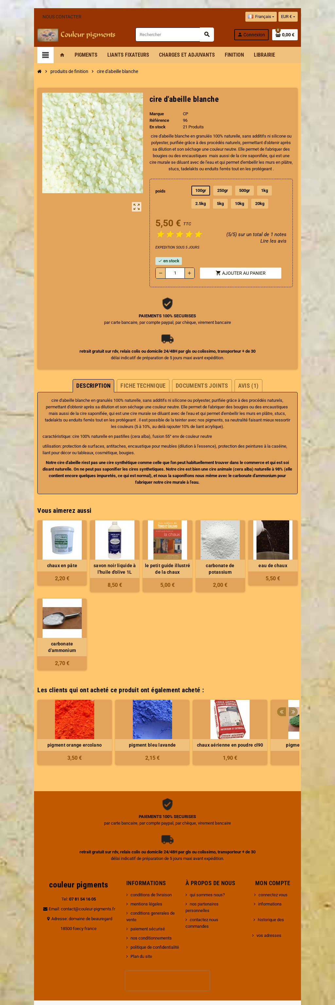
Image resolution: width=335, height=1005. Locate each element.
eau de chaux (291, 546)
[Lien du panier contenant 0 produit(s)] (308, 34)
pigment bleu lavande (128, 718)
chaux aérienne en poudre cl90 (206, 718)
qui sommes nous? (209, 868)
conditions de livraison (143, 868)
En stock (154, 126)
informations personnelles (285, 877)
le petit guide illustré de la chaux (167, 549)
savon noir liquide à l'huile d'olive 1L (105, 549)
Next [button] (315, 662)
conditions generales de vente (150, 886)
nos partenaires (206, 877)
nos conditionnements (143, 905)
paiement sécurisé (140, 896)
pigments (76, 413)
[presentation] (167, 948)
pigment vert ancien (284, 718)
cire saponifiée (170, 155)
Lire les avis (296, 234)
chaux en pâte (43, 546)
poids (157, 184)
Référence (155, 120)
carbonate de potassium (229, 546)
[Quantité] (175, 266)
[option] (51, 709)
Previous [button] (304, 662)
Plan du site (133, 923)
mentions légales (138, 877)
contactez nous (206, 886)
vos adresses (271, 896)
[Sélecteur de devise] (311, 17)
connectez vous (275, 868)
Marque (153, 113)
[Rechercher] (181, 35)
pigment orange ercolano (51, 718)
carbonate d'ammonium (178, 462)
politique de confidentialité (147, 914)
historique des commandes (285, 886)
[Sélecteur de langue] (284, 17)
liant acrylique (251, 413)
